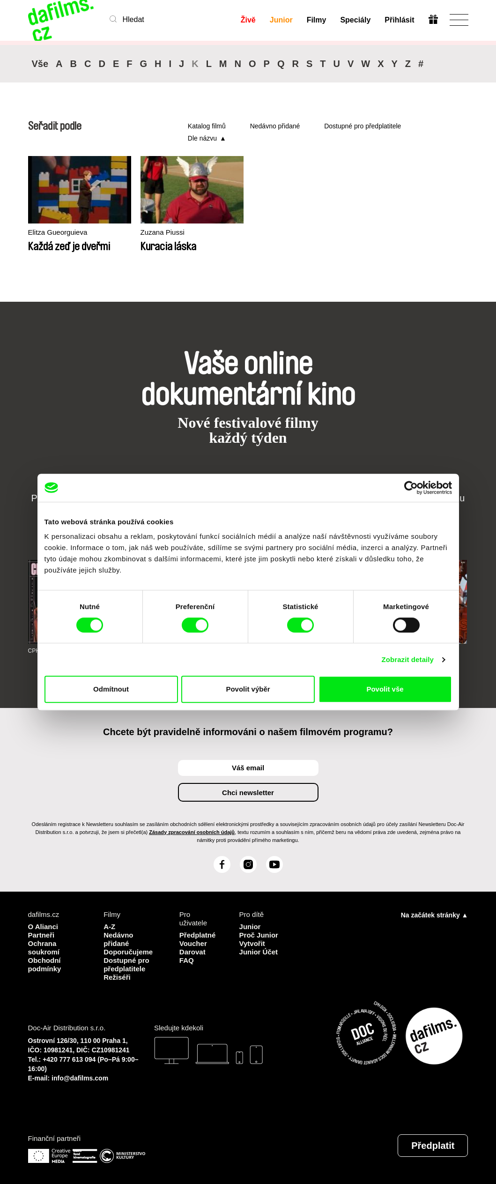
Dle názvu (202, 138)
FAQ (186, 960)
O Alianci (43, 927)
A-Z (109, 927)
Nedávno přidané (275, 126)
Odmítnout (111, 689)
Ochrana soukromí (44, 947)
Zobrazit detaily (407, 659)
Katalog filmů (207, 126)
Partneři (41, 935)
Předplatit (432, 1145)
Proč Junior (258, 935)
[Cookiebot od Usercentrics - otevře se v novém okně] (411, 488)
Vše (40, 64)
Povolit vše (384, 689)
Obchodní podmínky (44, 964)
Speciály (355, 20)
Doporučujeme (128, 952)
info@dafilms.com (80, 1078)
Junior (281, 20)
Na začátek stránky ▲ (434, 915)
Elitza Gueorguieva (58, 232)
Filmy (316, 20)
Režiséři (117, 977)
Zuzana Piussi (163, 232)
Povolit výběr (248, 689)
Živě (248, 20)
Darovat (192, 952)
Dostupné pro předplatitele (362, 126)
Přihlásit (399, 20)
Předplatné (197, 935)
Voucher (193, 943)
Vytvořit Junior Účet (258, 947)
